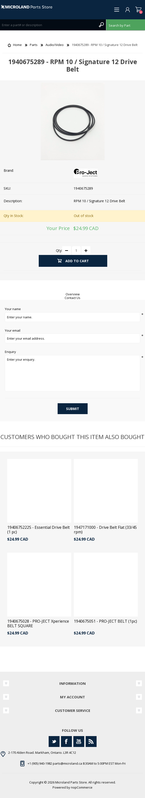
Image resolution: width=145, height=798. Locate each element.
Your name (13, 309)
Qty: (59, 250)
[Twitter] (54, 741)
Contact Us (72, 298)
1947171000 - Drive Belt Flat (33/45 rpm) (105, 529)
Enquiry (10, 352)
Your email (12, 331)
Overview (73, 294)
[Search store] (48, 24)
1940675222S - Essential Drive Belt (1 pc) (38, 529)
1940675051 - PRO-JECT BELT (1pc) (105, 621)
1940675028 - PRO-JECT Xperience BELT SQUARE (38, 623)
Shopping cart (138, 9)
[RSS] (91, 741)
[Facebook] (66, 741)
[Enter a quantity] (76, 250)
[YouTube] (78, 741)
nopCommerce (81, 787)
